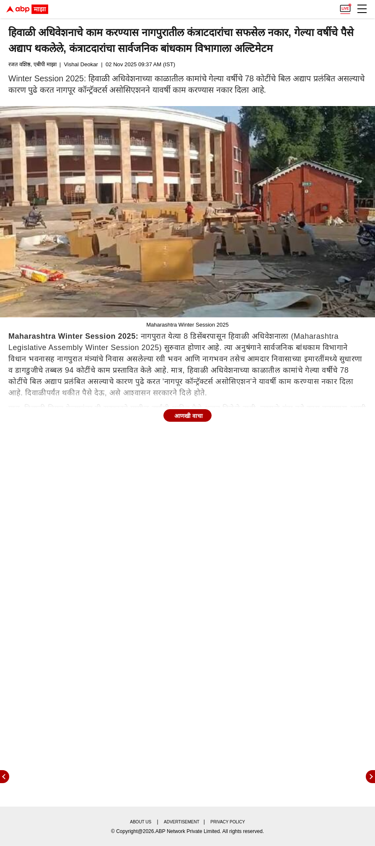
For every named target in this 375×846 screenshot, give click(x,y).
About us (140, 822)
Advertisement (181, 822)
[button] (362, 9)
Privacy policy (227, 822)
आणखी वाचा (188, 416)
